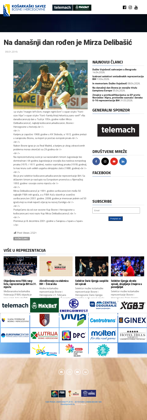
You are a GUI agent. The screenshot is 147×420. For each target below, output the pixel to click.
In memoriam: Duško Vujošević (109, 83)
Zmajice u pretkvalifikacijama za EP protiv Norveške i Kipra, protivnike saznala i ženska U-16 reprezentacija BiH (117, 97)
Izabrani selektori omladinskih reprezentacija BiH (118, 77)
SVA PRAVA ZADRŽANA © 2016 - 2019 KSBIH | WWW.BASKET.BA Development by (73, 403)
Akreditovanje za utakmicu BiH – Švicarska (53, 282)
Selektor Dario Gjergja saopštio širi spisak (91, 282)
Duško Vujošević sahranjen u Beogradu (114, 69)
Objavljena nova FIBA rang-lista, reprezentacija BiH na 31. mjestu (20, 284)
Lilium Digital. (81, 404)
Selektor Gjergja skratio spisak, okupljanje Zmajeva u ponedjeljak (126, 284)
